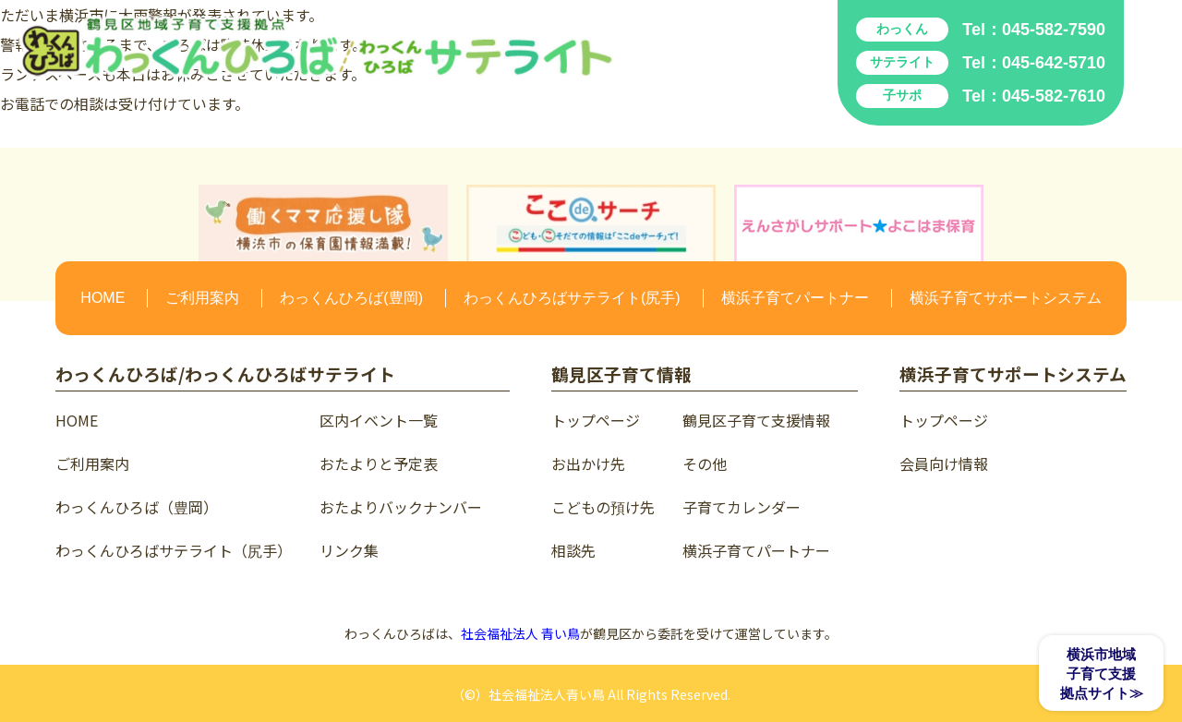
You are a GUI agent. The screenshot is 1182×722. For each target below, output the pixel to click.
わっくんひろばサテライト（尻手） (173, 550)
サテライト (902, 61)
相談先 (573, 550)
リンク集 (349, 550)
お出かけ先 (588, 463)
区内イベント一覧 (379, 420)
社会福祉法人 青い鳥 (520, 633)
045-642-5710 (1053, 63)
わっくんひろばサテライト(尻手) (572, 298)
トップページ (595, 420)
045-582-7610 (1053, 96)
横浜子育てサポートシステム (1006, 298)
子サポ (902, 95)
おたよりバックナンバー (401, 507)
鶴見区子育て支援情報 (756, 420)
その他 (704, 463)
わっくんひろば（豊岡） (136, 507)
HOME (102, 298)
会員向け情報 (943, 463)
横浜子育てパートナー (795, 298)
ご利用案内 (202, 298)
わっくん (902, 28)
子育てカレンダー (741, 507)
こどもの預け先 (603, 507)
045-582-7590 (1053, 29)
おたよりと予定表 (379, 463)
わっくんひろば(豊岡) (351, 298)
